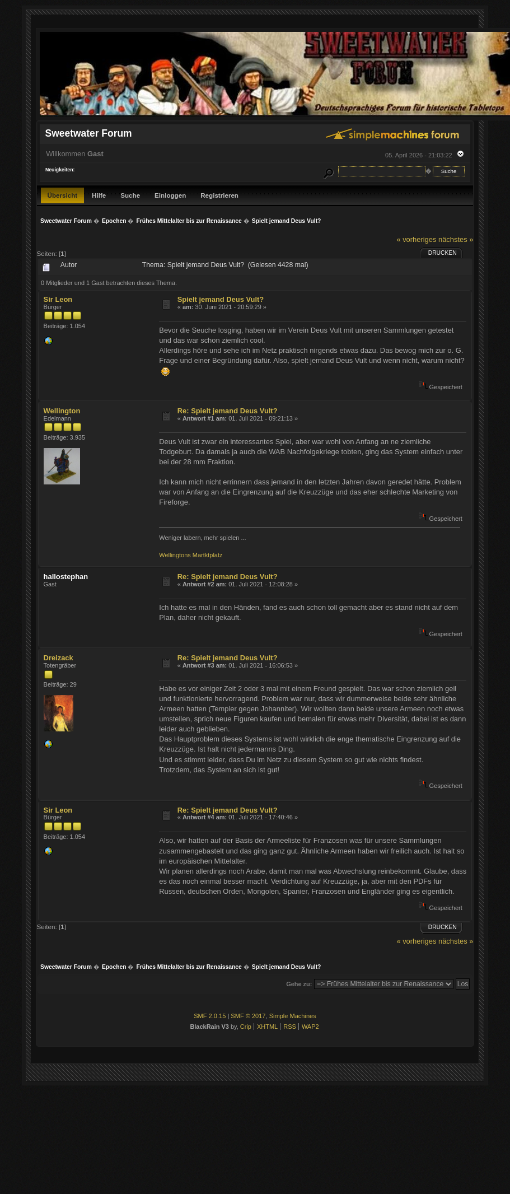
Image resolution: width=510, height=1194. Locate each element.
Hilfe (99, 195)
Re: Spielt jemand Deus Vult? (227, 411)
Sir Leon (58, 299)
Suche (130, 195)
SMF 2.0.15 (210, 1016)
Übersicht (63, 195)
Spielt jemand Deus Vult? (220, 299)
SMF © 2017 (248, 1016)
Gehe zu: (299, 984)
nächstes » (455, 239)
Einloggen (170, 195)
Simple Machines (292, 1016)
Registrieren (219, 195)
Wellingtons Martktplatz (190, 555)
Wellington (62, 411)
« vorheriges (416, 239)
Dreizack (58, 658)
